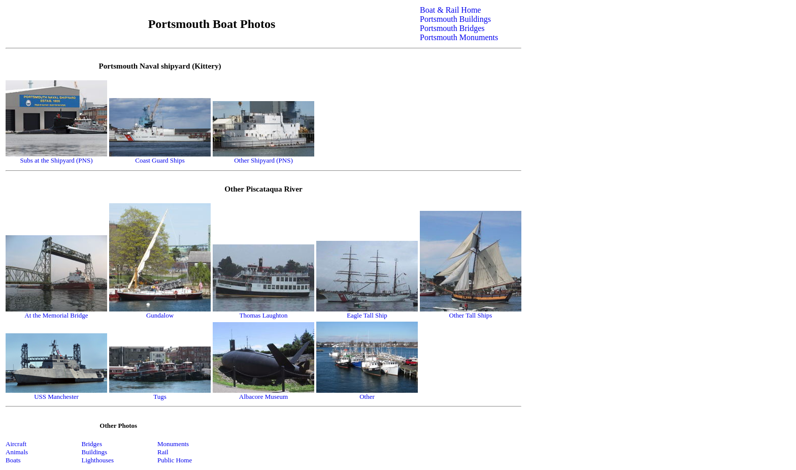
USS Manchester (56, 396)
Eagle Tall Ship (367, 315)
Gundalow (160, 315)
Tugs (160, 396)
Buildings (95, 452)
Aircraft (16, 444)
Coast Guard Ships (160, 160)
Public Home (174, 460)
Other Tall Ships (470, 315)
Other (367, 396)
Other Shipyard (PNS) (263, 160)
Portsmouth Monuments (459, 37)
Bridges (92, 444)
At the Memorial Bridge (56, 315)
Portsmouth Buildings (455, 19)
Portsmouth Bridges (452, 28)
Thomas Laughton (264, 315)
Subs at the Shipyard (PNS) (56, 160)
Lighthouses (98, 460)
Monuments (173, 444)
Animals (17, 452)
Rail (163, 452)
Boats (13, 460)
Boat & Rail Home (450, 10)
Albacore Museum (263, 396)
